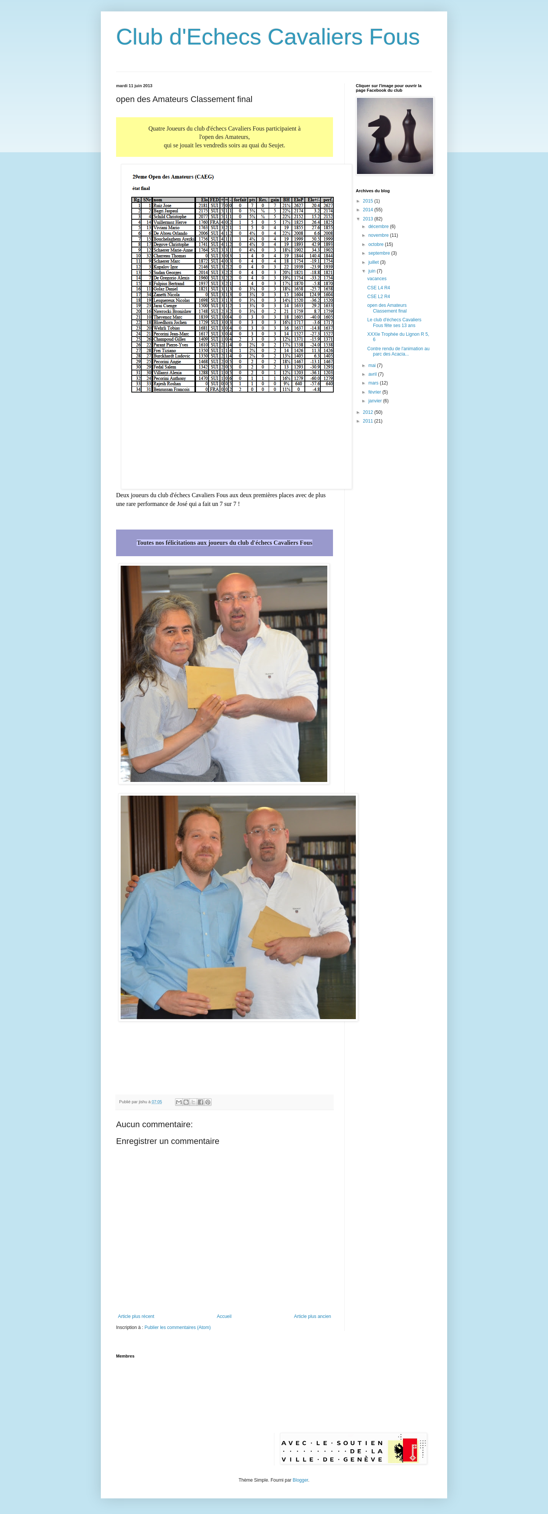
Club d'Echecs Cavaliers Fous (268, 36)
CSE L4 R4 (378, 287)
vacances (377, 278)
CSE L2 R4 (378, 296)
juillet (374, 262)
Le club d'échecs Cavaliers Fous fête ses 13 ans (394, 322)
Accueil (224, 1316)
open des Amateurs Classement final (387, 308)
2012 (368, 412)
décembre (379, 226)
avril (373, 374)
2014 (368, 209)
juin (372, 271)
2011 (368, 421)
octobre (376, 244)
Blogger (300, 1480)
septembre (379, 253)
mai (372, 365)
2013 (368, 219)
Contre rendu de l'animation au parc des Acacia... (398, 351)
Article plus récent (136, 1316)
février (375, 392)
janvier (375, 401)
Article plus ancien (312, 1316)
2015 (368, 201)
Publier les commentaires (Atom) (178, 1327)
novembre (379, 235)
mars (374, 383)
